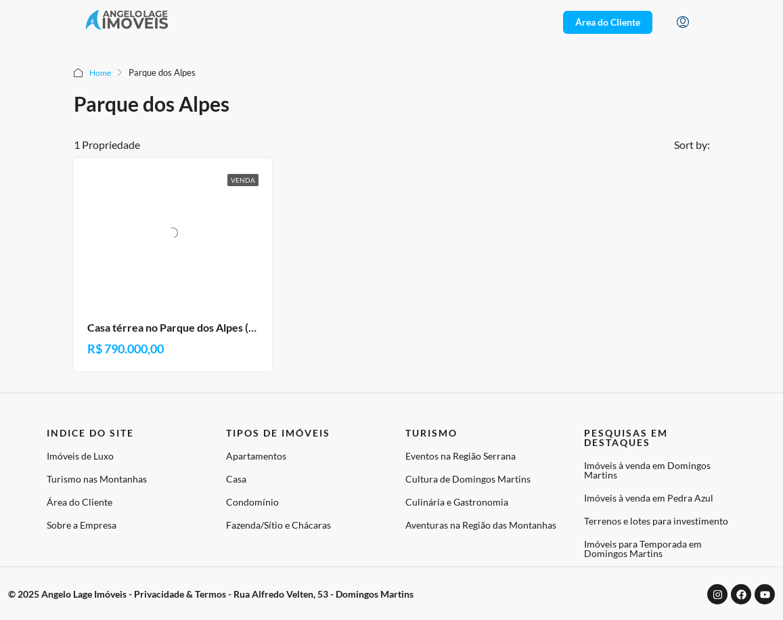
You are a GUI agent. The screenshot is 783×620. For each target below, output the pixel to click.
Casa (236, 479)
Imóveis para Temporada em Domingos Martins (643, 548)
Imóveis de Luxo (80, 456)
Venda (243, 180)
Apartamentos (256, 456)
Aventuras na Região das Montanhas (480, 525)
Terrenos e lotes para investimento (656, 521)
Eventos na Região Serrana (460, 456)
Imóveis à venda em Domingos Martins (647, 470)
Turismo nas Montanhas (97, 479)
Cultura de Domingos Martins (468, 479)
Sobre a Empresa (81, 525)
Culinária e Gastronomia (456, 502)
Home (101, 72)
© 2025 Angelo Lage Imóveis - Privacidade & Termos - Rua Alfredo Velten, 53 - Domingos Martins (210, 594)
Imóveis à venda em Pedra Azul (648, 498)
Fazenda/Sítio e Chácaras (278, 525)
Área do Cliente (79, 502)
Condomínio (252, 502)
